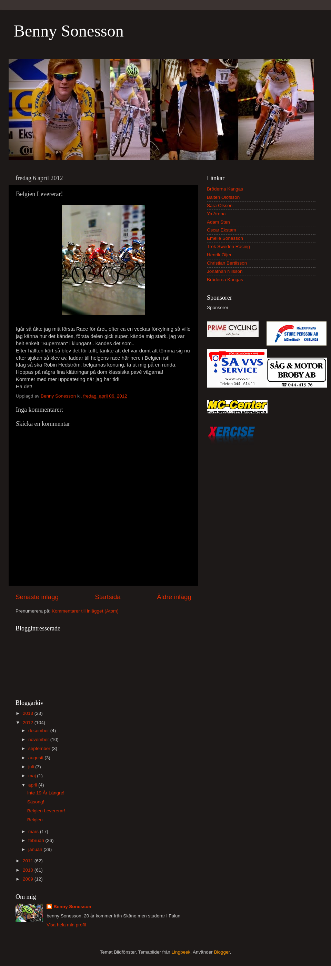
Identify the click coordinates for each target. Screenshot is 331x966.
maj (32, 775)
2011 (28, 860)
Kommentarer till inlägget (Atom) (85, 611)
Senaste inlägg (37, 596)
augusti (36, 757)
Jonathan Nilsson (225, 271)
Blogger (222, 952)
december (39, 730)
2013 (28, 713)
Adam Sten (218, 222)
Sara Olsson (219, 205)
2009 (28, 879)
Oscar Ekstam (221, 230)
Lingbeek (180, 952)
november (39, 739)
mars (34, 831)
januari (35, 849)
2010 (28, 870)
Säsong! (35, 801)
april (33, 785)
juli (31, 766)
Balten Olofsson (223, 197)
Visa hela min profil (66, 924)
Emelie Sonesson (225, 238)
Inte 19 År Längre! (45, 792)
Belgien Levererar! (46, 810)
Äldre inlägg (174, 596)
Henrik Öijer (219, 254)
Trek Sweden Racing (228, 246)
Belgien (35, 819)
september (40, 748)
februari (37, 840)
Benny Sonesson (69, 31)
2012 (28, 722)
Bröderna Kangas (225, 189)
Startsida (108, 596)
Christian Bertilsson (227, 263)
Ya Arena (216, 213)
